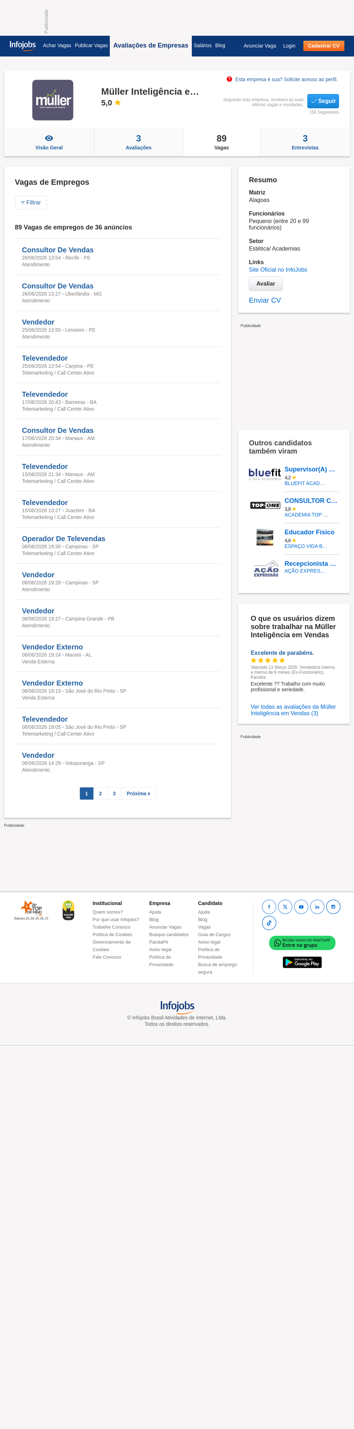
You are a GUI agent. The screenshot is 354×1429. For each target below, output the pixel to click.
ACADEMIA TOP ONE (306, 515)
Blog (220, 45)
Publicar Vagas (91, 45)
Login (289, 46)
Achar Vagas (57, 45)
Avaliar (265, 284)
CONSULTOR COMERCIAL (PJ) (311, 500)
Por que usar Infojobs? (116, 919)
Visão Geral (49, 141)
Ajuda (155, 912)
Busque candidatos (169, 934)
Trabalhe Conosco (111, 927)
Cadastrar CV (324, 46)
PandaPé (159, 942)
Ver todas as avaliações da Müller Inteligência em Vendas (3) (293, 710)
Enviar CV (265, 300)
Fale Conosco (107, 957)
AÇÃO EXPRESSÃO (306, 571)
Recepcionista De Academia (311, 563)
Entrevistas (305, 141)
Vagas (221, 141)
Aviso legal (160, 949)
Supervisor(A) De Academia (311, 469)
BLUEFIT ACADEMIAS (306, 483)
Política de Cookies (112, 934)
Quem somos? (108, 912)
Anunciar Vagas (165, 927)
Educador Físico (309, 532)
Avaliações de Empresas (150, 45)
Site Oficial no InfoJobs (278, 270)
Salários (203, 45)
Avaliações (138, 141)
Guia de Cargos (214, 934)
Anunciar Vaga (259, 46)
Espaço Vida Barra (306, 546)
